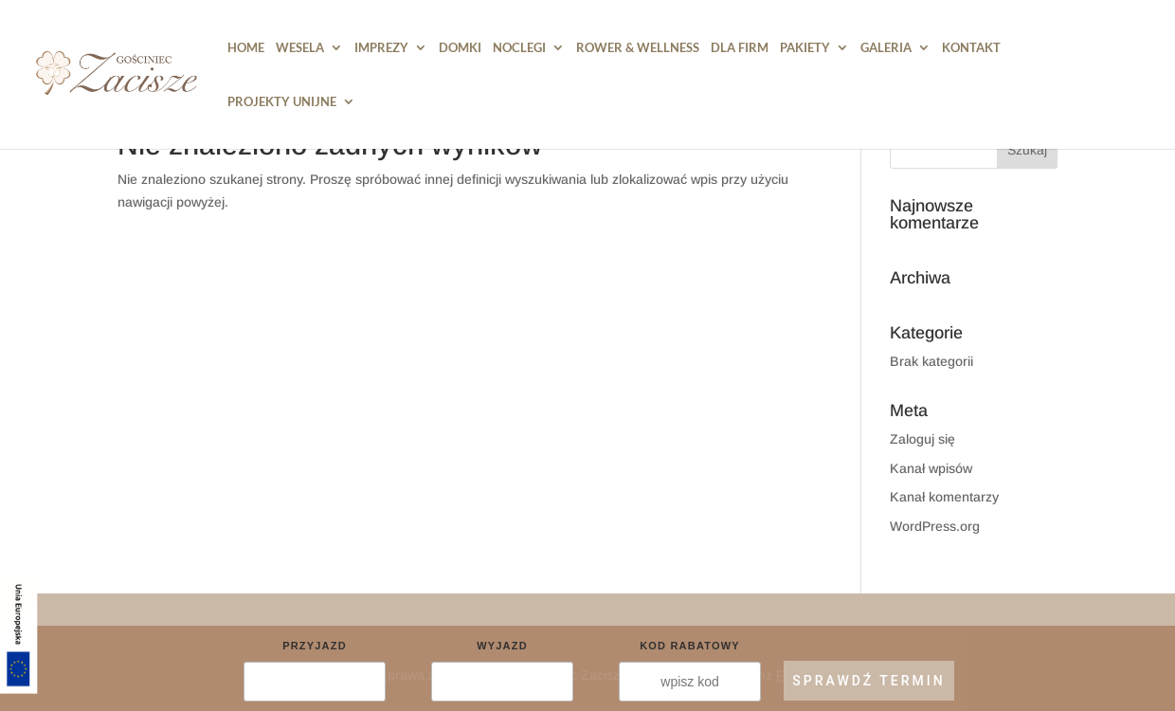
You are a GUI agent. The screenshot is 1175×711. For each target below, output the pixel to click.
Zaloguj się (922, 439)
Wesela (300, 48)
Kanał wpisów (931, 468)
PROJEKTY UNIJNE (281, 102)
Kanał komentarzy (944, 496)
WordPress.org (935, 526)
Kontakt (971, 48)
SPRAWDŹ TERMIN (868, 680)
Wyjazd (502, 645)
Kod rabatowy (690, 645)
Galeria (886, 48)
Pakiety (805, 48)
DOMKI (460, 48)
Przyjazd (314, 645)
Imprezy (381, 48)
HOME (245, 48)
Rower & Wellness (637, 48)
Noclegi (519, 48)
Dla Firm (739, 48)
